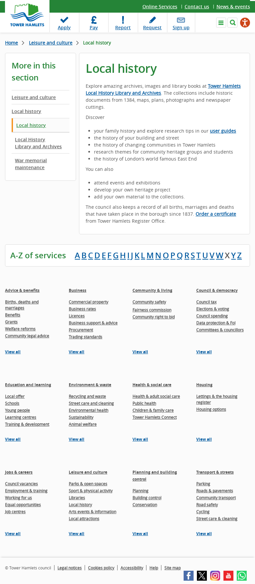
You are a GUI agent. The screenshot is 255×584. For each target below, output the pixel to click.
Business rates (82, 308)
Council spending (212, 315)
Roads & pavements (214, 490)
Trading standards (85, 336)
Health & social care (151, 385)
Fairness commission (151, 309)
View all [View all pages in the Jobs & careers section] (13, 533)
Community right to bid (153, 316)
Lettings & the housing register (216, 399)
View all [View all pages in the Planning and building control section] (140, 533)
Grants (11, 321)
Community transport (216, 497)
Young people (17, 410)
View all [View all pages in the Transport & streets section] (204, 533)
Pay (94, 27)
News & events (233, 6)
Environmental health (88, 410)
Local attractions (84, 518)
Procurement (81, 329)
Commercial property (88, 301)
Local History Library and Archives (38, 143)
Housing (204, 385)
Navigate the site (221, 23)
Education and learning (28, 385)
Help (153, 567)
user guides (223, 131)
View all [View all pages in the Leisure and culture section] (76, 533)
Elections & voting (212, 308)
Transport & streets (215, 472)
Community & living (152, 290)
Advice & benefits (22, 290)
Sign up (181, 27)
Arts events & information (92, 511)
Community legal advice (27, 335)
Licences (77, 315)
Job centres (15, 511)
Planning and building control (154, 475)
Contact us (197, 6)
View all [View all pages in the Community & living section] (140, 352)
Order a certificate (216, 214)
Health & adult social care (156, 396)
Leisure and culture (50, 43)
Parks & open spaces (88, 483)
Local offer (15, 396)
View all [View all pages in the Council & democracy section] (204, 352)
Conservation (144, 504)
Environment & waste (90, 385)
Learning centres (20, 417)
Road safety (207, 504)
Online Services (159, 6)
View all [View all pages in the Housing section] (204, 439)
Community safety (149, 301)
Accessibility (132, 567)
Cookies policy (101, 567)
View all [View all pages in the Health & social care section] (140, 439)
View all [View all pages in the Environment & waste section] (76, 439)
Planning (140, 490)
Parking (203, 483)
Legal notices (69, 567)
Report (123, 27)
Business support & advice (93, 322)
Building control (146, 497)
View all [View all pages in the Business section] (76, 352)
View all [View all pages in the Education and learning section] (13, 439)
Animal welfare (83, 424)
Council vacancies (21, 483)
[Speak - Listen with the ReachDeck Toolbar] (245, 23)
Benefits (12, 314)
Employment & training (26, 490)
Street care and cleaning (91, 403)
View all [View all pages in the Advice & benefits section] (13, 352)
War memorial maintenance (31, 164)
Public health (144, 403)
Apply (64, 27)
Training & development (27, 424)
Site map (172, 567)
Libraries (77, 497)
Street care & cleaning (216, 518)
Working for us (18, 497)
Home (11, 43)
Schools (12, 403)
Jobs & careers (19, 472)
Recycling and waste (87, 396)
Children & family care (153, 410)
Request (152, 27)
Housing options (211, 409)
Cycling (203, 511)
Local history (26, 111)
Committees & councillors (220, 329)
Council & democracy (217, 290)
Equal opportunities (23, 504)
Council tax (206, 301)
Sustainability (81, 417)
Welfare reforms (20, 328)
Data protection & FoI (215, 322)
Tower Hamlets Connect (154, 417)
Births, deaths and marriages (22, 304)
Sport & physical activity (91, 490)
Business (77, 290)
